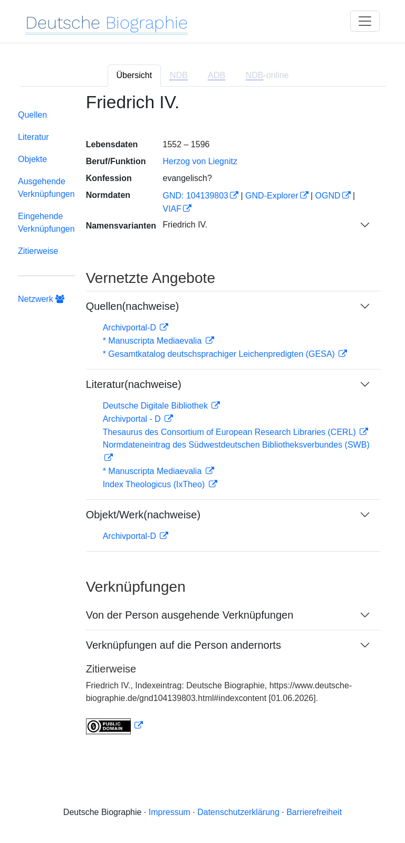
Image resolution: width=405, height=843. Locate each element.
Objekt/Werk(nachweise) (143, 514)
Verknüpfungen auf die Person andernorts (183, 645)
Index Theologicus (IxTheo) (155, 484)
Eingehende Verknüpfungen (46, 222)
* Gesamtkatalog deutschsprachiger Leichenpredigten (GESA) (220, 353)
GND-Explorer (271, 195)
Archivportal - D (133, 418)
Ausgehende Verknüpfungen (46, 187)
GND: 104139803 (195, 195)
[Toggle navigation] (365, 21)
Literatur (33, 136)
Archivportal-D (131, 327)
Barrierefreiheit (314, 812)
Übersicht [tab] (134, 75)
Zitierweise (38, 251)
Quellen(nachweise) (132, 306)
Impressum (169, 812)
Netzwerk (41, 299)
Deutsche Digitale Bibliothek (156, 405)
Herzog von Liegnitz (199, 161)
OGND (328, 195)
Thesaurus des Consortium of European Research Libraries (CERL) (231, 432)
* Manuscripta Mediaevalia (153, 340)
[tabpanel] (202, 420)
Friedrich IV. (184, 224)
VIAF (171, 208)
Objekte (32, 159)
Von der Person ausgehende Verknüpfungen (190, 615)
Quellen (32, 114)
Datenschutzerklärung (238, 812)
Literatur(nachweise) (133, 384)
